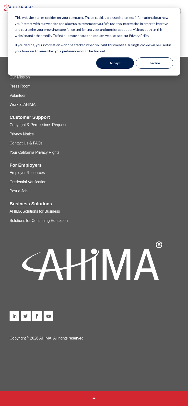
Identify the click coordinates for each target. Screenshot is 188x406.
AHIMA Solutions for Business (35, 211)
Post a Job (18, 191)
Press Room (20, 86)
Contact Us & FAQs (26, 143)
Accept (115, 63)
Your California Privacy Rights (34, 152)
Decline (154, 63)
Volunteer (17, 95)
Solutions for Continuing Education (39, 221)
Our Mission (20, 77)
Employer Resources (27, 173)
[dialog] (94, 42)
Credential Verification (28, 182)
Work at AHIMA (22, 104)
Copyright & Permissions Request (38, 125)
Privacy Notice (22, 134)
